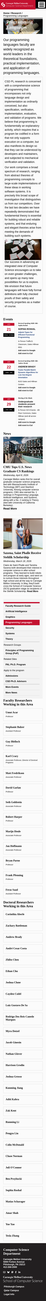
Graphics (10, 617)
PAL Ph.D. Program (16, 664)
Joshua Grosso (14, 1076)
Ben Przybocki (14, 1178)
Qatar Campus (11, 1290)
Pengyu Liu (12, 1133)
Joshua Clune (13, 982)
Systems (10, 633)
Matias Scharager (15, 1201)
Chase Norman (14, 1156)
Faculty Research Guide (18, 606)
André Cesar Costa (16, 948)
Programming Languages (19, 622)
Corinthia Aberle (15, 914)
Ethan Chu (12, 971)
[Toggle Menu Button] (41, 5)
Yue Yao (10, 1224)
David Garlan (13, 787)
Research (16, 13)
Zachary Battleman (16, 925)
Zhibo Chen (12, 959)
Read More (10, 508)
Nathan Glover (14, 1053)
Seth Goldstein (14, 802)
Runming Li (12, 1122)
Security (10, 628)
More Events (12, 687)
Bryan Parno (13, 860)
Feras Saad (12, 889)
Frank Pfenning (14, 875)
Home (6, 13)
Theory (9, 639)
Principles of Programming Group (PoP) (20, 651)
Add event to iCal (25, 353)
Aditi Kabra (12, 1099)
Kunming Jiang (14, 1087)
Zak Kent (11, 1110)
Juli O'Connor (14, 1167)
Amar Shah (12, 1212)
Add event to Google (26, 350)
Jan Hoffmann (14, 846)
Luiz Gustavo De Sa (16, 1005)
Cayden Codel (13, 993)
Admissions (12, 676)
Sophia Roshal (13, 1190)
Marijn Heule (13, 831)
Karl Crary (12, 756)
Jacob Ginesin (13, 1042)
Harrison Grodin (15, 1065)
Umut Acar (12, 712)
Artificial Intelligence (16, 611)
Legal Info (9, 1294)
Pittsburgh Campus (14, 1286)
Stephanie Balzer (15, 727)
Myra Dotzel (13, 1031)
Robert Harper (14, 816)
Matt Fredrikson (15, 773)
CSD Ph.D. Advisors (16, 681)
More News (11, 692)
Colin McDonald (15, 1144)
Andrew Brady (14, 936)
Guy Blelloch (13, 741)
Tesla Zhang (12, 1235)
